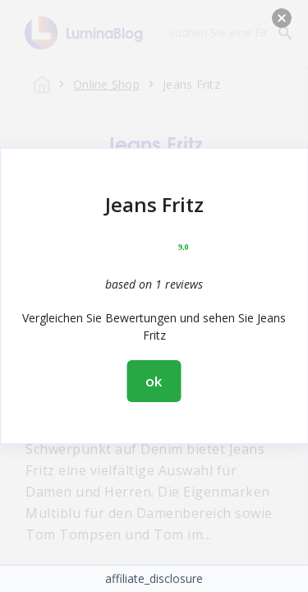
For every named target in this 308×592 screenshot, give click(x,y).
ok (154, 381)
